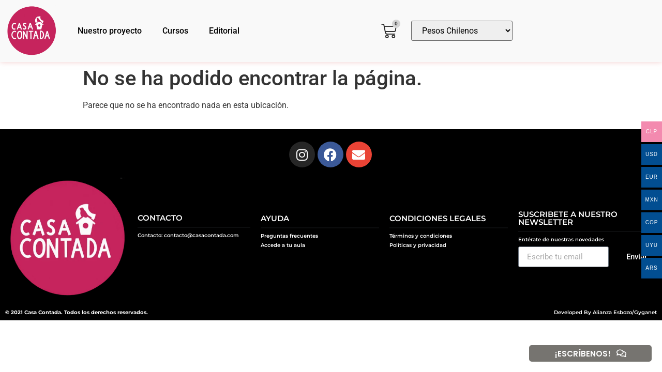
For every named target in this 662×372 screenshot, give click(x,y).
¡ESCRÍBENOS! (582, 353)
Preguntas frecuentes (289, 236)
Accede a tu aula (283, 245)
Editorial (224, 31)
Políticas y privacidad (417, 245)
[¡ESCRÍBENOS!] (621, 353)
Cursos (175, 31)
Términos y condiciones (420, 236)
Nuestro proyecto (110, 31)
